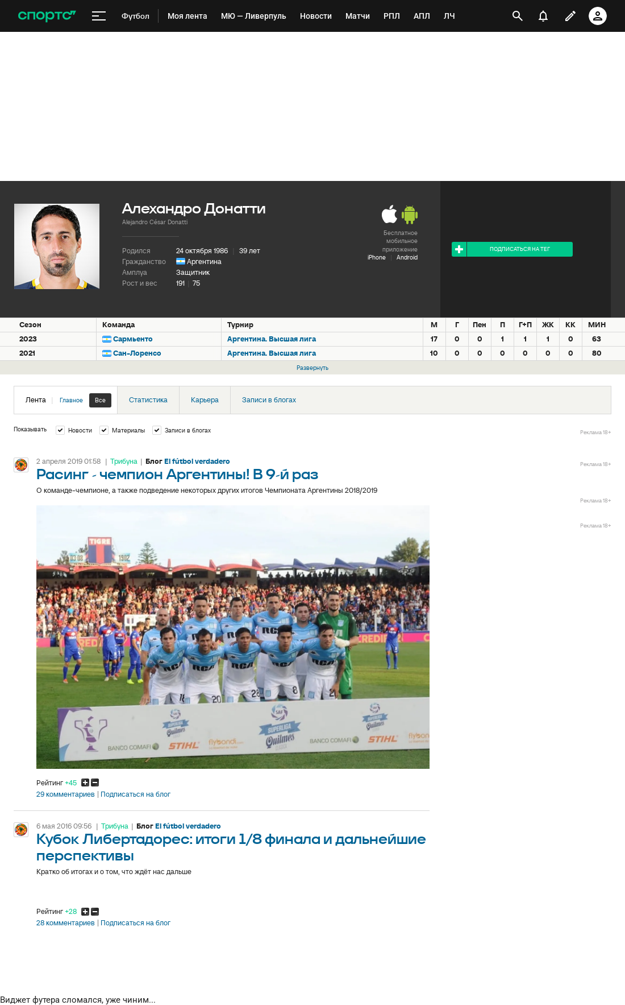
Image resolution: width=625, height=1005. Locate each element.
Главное (71, 400)
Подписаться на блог (135, 794)
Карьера (205, 400)
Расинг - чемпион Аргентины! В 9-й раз (177, 475)
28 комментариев (65, 923)
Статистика (148, 400)
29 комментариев (65, 794)
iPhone (377, 257)
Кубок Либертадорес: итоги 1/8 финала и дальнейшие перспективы (231, 848)
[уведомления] (543, 16)
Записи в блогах (269, 400)
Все (100, 400)
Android (407, 257)
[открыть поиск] (518, 16)
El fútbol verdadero (197, 461)
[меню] (99, 16)
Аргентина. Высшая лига (271, 339)
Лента (68, 400)
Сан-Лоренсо (137, 353)
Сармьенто (133, 339)
